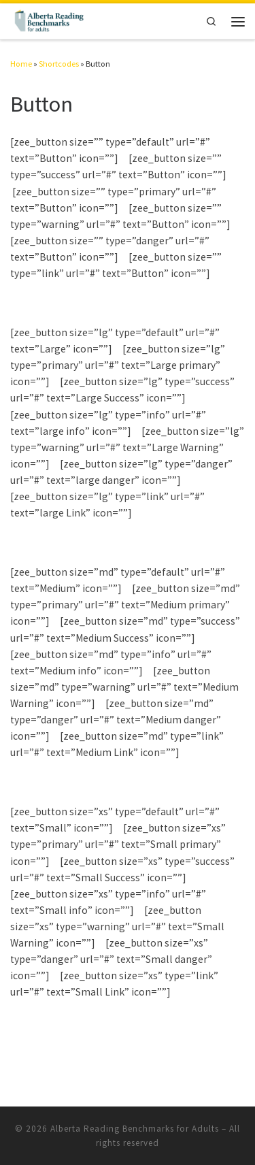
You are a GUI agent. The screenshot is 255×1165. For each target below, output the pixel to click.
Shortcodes (59, 64)
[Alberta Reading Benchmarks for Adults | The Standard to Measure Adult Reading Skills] (48, 20)
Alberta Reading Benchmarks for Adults (134, 1128)
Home (21, 64)
